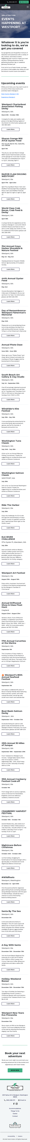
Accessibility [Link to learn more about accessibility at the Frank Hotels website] (11, 1136)
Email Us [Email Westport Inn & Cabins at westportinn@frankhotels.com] (22, 1100)
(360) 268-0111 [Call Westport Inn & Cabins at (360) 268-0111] (9, 1100)
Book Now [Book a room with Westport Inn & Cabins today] (24, 2)
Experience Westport (8, 97)
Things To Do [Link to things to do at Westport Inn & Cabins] (15, 1111)
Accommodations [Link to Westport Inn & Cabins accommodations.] (15, 1108)
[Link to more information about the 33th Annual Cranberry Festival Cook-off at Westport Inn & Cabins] (10, 802)
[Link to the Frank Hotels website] (15, 1125)
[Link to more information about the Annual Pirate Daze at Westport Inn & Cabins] (10, 365)
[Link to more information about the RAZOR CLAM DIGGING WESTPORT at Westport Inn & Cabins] (10, 199)
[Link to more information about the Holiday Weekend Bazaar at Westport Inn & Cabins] (10, 1003)
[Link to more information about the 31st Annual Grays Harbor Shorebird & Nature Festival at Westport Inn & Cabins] (10, 269)
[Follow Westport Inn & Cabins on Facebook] (14, 1103)
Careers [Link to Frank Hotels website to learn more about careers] (20, 1136)
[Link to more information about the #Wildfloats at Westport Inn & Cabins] (10, 902)
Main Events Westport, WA (10, 94)
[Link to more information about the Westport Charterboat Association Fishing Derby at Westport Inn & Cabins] (10, 129)
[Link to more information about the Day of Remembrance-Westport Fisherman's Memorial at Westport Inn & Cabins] (10, 335)
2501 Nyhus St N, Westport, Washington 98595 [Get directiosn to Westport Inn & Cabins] (15, 1096)
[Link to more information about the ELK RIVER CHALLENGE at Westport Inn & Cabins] (10, 563)
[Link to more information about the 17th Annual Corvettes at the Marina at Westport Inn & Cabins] (10, 665)
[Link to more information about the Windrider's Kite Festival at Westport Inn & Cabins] (10, 431)
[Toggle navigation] (27, 7)
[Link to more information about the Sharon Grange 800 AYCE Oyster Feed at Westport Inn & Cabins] (10, 165)
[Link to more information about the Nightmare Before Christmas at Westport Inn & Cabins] (10, 868)
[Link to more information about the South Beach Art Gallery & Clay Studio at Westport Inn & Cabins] (10, 399)
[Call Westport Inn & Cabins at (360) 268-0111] (13, 2)
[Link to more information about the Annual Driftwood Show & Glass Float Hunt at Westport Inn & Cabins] (10, 631)
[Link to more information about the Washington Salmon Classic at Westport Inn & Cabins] (10, 496)
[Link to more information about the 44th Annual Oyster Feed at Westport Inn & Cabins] (10, 301)
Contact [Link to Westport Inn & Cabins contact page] (15, 1116)
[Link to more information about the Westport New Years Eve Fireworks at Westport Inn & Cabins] (10, 1035)
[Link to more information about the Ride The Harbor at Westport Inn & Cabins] (10, 527)
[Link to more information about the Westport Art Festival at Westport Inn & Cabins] (10, 593)
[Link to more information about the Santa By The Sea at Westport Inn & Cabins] (10, 935)
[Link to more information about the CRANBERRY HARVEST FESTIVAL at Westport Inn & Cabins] (10, 836)
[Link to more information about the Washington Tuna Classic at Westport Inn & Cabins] (10, 463)
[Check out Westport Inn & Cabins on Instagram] (17, 1103)
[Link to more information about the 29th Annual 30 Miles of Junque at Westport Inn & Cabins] (10, 770)
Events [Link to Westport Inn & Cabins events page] (15, 1113)
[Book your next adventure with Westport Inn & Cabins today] (15, 1070)
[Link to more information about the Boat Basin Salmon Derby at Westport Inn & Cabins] (10, 734)
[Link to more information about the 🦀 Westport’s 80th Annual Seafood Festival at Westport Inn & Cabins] (10, 702)
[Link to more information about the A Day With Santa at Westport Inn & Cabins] (10, 969)
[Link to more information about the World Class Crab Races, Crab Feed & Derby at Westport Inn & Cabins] (10, 237)
